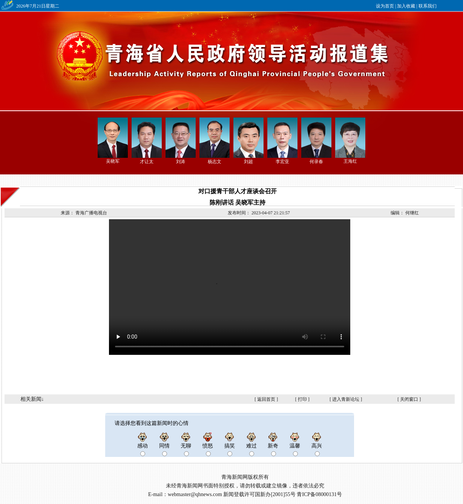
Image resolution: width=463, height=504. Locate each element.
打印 (302, 399)
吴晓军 (113, 161)
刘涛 (180, 161)
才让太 (146, 161)
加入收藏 (406, 6)
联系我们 (428, 6)
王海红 (350, 161)
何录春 (316, 161)
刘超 (248, 161)
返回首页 (266, 399)
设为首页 (385, 6)
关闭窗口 (409, 399)
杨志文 (214, 161)
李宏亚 (282, 161)
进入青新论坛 (345, 399)
